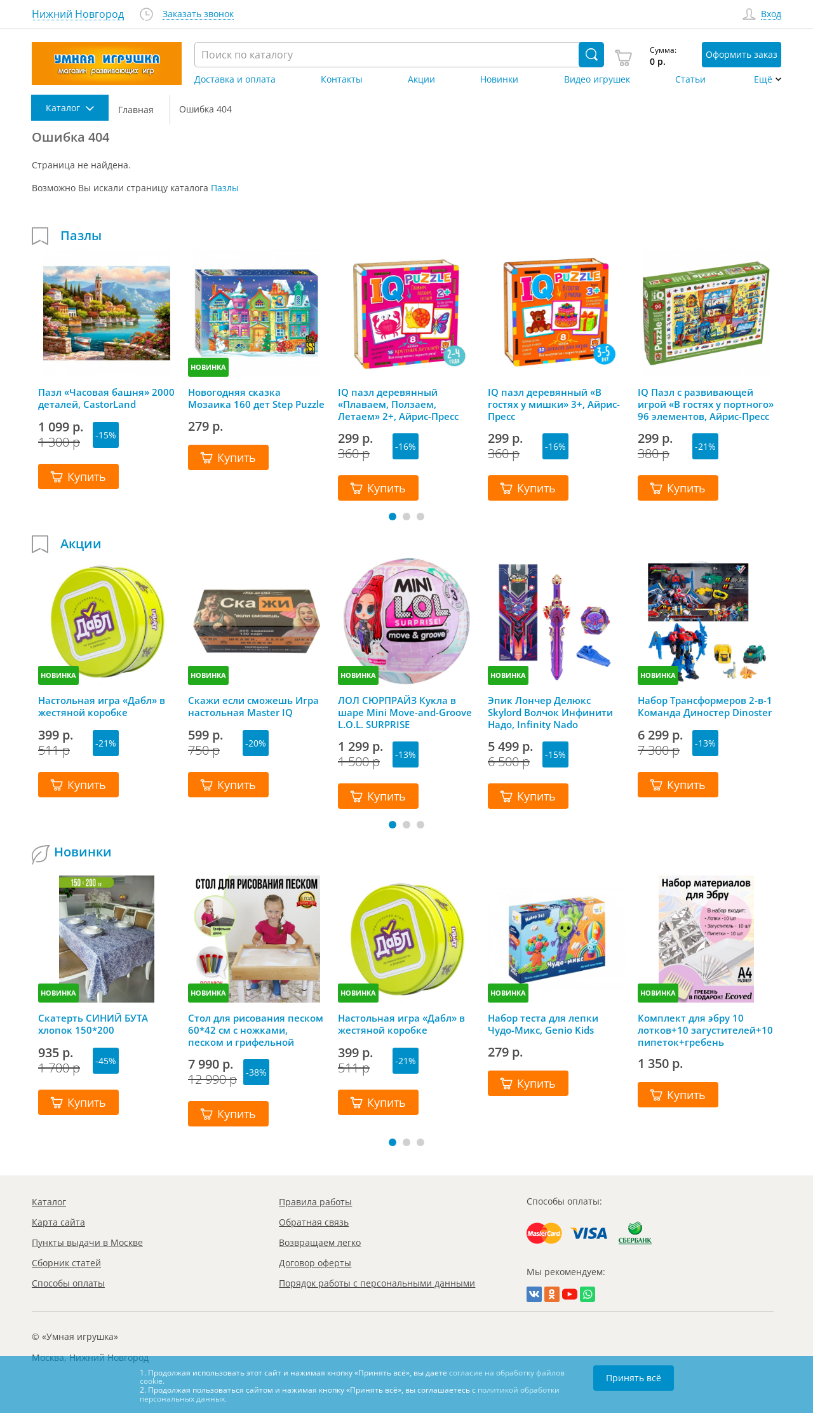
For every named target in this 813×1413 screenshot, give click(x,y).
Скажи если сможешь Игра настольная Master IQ (253, 706)
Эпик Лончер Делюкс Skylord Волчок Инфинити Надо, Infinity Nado (550, 712)
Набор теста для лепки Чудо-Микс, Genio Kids (543, 1024)
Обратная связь (314, 1222)
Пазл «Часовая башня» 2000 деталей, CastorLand (106, 398)
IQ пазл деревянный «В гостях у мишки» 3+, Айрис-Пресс (554, 404)
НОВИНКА (208, 367)
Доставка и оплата (235, 79)
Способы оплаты (68, 1283)
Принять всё (633, 1378)
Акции (421, 79)
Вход (771, 14)
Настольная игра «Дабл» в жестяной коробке (101, 706)
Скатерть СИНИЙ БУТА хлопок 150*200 (93, 1024)
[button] (392, 516)
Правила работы (315, 1202)
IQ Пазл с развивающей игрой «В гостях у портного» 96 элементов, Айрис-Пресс (706, 404)
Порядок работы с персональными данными (377, 1283)
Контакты (342, 79)
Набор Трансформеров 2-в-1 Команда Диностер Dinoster (705, 706)
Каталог (49, 1202)
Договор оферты (315, 1263)
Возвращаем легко (320, 1242)
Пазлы (225, 188)
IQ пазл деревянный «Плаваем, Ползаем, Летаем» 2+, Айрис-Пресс (398, 404)
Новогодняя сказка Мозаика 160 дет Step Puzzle (256, 398)
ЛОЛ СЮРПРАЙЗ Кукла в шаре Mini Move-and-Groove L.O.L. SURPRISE (405, 712)
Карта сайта (58, 1222)
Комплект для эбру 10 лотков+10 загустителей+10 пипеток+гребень (705, 1030)
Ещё (763, 79)
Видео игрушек (597, 79)
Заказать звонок (198, 14)
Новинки (499, 79)
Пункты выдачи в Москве (87, 1242)
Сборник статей (66, 1263)
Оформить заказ (741, 54)
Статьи (690, 79)
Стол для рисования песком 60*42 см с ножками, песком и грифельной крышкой (255, 1030)
